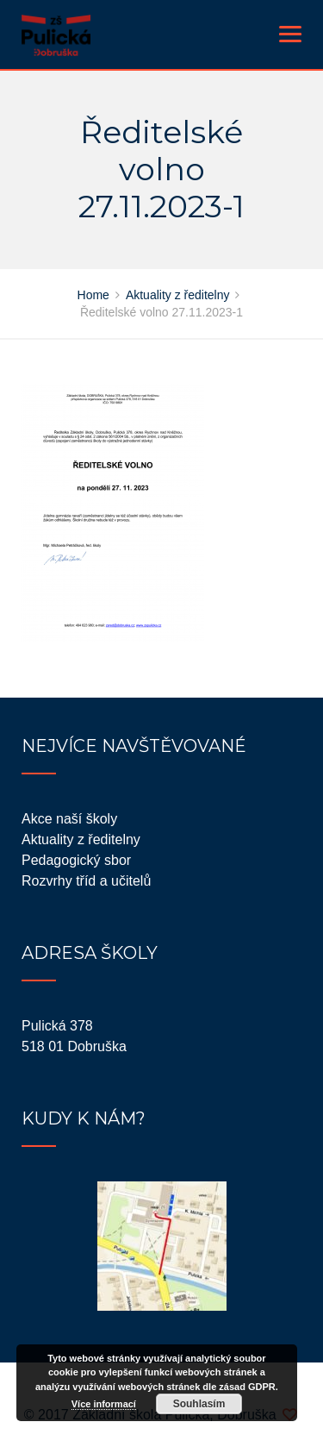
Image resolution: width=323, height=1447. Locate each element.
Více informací (103, 1404)
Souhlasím (199, 1404)
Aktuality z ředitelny (81, 839)
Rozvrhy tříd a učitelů (86, 881)
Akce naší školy (69, 818)
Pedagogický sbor (76, 860)
